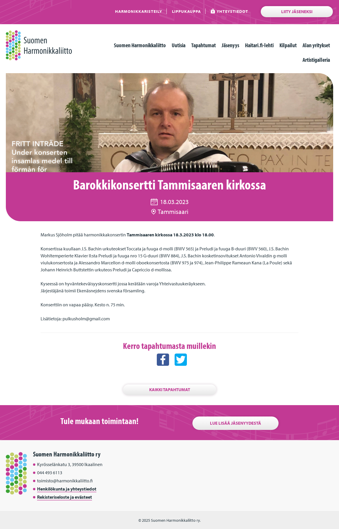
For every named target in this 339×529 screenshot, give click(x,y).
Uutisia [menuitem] (178, 45)
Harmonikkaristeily (138, 11)
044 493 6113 (49, 472)
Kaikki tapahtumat (169, 389)
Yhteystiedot (232, 11)
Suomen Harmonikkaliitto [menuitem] (140, 45)
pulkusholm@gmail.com (86, 318)
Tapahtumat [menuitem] (203, 45)
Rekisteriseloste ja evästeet (64, 497)
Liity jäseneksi (296, 11)
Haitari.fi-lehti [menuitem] (259, 45)
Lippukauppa (186, 11)
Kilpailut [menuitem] (288, 45)
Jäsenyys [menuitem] (230, 45)
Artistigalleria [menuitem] (316, 59)
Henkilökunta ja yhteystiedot (66, 489)
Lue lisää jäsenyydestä (235, 423)
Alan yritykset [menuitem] (316, 45)
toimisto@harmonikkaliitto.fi (65, 481)
